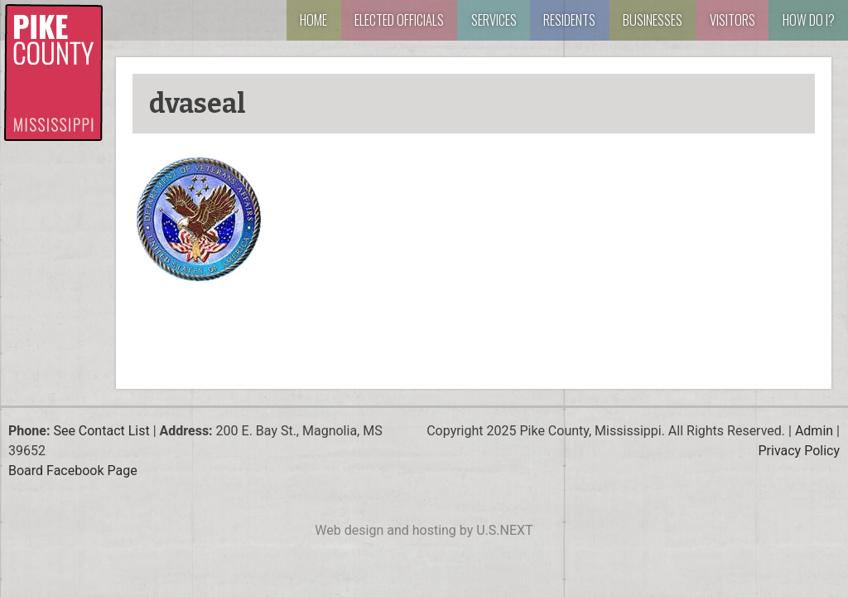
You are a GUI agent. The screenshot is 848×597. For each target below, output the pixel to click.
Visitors (732, 19)
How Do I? (809, 19)
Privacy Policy (800, 451)
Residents (569, 19)
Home (313, 19)
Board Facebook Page (72, 470)
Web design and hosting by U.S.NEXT (423, 530)
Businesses (652, 19)
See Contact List (101, 431)
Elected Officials (399, 19)
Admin (814, 431)
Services (494, 19)
